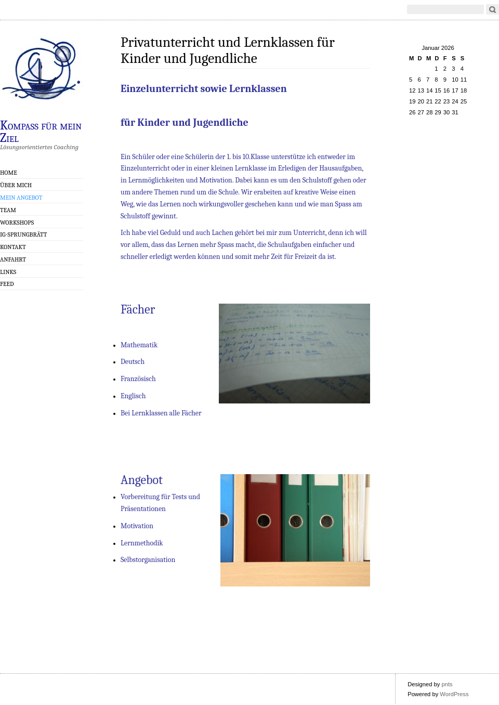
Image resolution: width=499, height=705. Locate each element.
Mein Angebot (21, 197)
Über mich (16, 185)
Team (8, 210)
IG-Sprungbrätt (23, 234)
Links (8, 272)
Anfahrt (13, 259)
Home (8, 172)
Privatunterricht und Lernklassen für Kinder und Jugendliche (228, 50)
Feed (7, 284)
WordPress (454, 694)
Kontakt (13, 247)
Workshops (17, 222)
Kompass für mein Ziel (41, 131)
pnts (446, 684)
